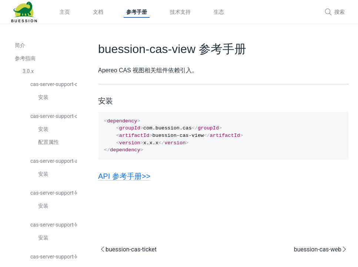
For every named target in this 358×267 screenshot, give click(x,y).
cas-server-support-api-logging (53, 161)
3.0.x (28, 71)
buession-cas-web (320, 253)
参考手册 (136, 12)
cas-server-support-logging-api (53, 225)
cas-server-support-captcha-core (53, 116)
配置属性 (48, 142)
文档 (98, 12)
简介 (20, 45)
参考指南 (25, 58)
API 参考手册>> (124, 180)
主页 (65, 12)
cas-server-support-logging (53, 193)
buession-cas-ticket (128, 253)
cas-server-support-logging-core (53, 257)
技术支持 (180, 12)
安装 (43, 97)
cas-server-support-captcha (53, 84)
